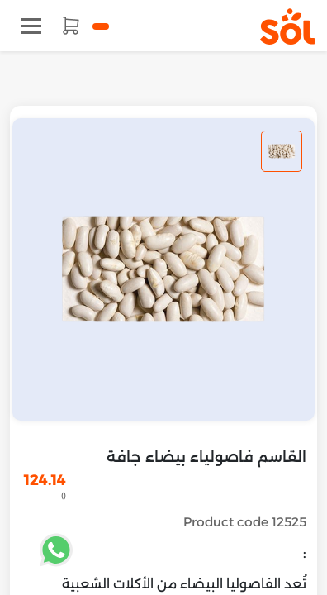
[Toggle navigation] (31, 26)
